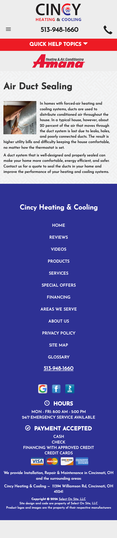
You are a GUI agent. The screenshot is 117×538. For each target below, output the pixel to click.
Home (58, 226)
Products (58, 262)
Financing (58, 298)
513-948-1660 (58, 368)
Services (58, 274)
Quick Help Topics (58, 44)
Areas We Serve (58, 309)
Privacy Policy (58, 333)
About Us (58, 321)
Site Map (58, 345)
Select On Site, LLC (72, 499)
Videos (58, 250)
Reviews (58, 238)
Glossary (58, 357)
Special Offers (59, 286)
